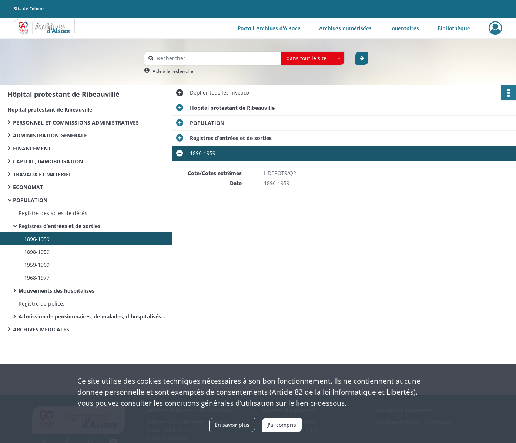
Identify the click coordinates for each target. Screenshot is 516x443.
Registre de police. (41, 303)
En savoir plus (232, 424)
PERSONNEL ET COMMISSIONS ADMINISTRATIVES (76, 122)
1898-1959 (37, 251)
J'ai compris (282, 424)
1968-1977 (37, 277)
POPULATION (30, 200)
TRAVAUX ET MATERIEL (42, 174)
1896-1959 (37, 238)
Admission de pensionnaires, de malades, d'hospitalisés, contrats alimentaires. (93, 316)
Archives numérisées (345, 28)
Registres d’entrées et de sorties (59, 225)
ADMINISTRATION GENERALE (50, 135)
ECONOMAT (28, 187)
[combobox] (312, 58)
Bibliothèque (454, 28)
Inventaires (404, 28)
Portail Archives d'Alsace (269, 28)
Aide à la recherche (173, 71)
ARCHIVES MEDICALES (41, 329)
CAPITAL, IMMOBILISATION (48, 161)
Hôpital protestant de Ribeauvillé (49, 109)
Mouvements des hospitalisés (56, 290)
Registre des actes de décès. (54, 213)
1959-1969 (37, 264)
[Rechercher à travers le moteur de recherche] (216, 58)
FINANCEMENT (32, 148)
